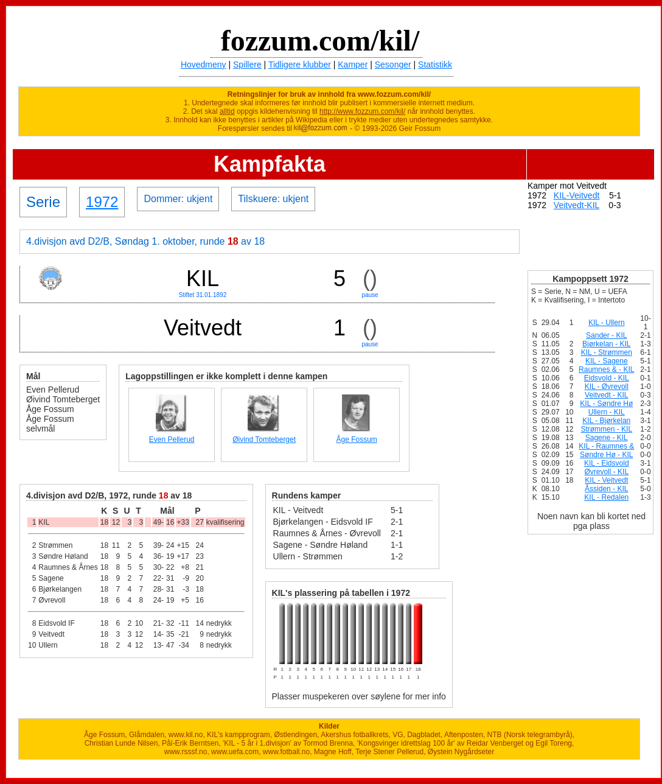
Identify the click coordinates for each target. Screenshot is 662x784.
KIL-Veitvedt (577, 195)
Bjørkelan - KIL (606, 344)
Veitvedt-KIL (576, 205)
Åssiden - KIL (606, 489)
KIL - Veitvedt (606, 480)
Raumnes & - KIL (606, 369)
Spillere (247, 64)
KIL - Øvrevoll (607, 386)
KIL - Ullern (606, 322)
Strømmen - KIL (606, 429)
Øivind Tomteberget (264, 439)
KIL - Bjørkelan (606, 420)
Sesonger (393, 64)
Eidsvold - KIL (606, 378)
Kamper (353, 64)
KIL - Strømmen (606, 352)
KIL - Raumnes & (606, 446)
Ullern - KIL (606, 412)
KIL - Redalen (606, 497)
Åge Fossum (356, 439)
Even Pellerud (172, 439)
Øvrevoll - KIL (606, 471)
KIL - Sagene (606, 361)
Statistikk (435, 64)
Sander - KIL (606, 335)
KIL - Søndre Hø (606, 403)
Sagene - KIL (606, 437)
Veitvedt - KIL (606, 395)
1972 (102, 202)
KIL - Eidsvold (606, 463)
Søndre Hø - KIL (606, 454)
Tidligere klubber (299, 64)
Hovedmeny (203, 64)
